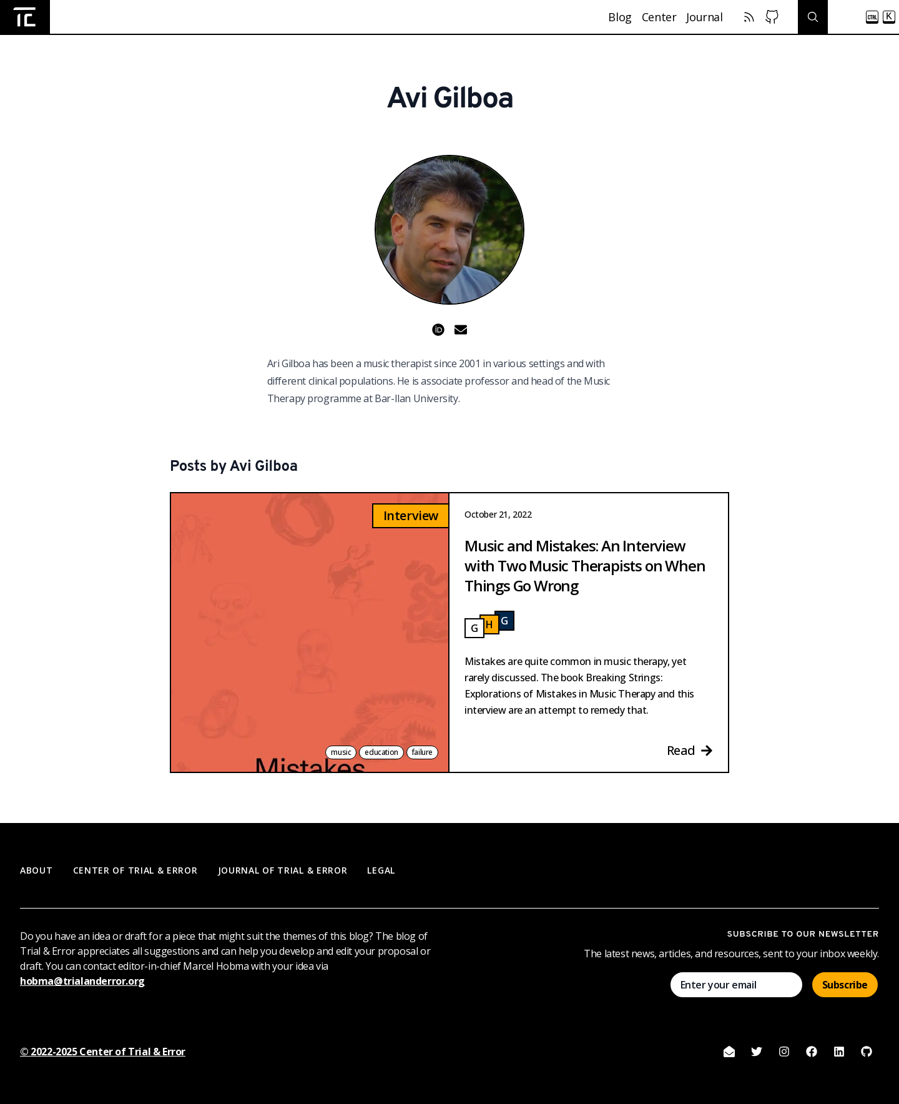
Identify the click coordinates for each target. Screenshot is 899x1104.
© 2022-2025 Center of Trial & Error (102, 1051)
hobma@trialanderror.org (82, 981)
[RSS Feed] (749, 17)
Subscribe (845, 985)
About (36, 870)
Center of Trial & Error (135, 870)
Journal (704, 16)
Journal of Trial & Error (283, 870)
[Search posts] (848, 17)
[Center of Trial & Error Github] (771, 17)
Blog (619, 16)
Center (659, 16)
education (381, 752)
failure (422, 752)
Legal (381, 870)
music (341, 752)
